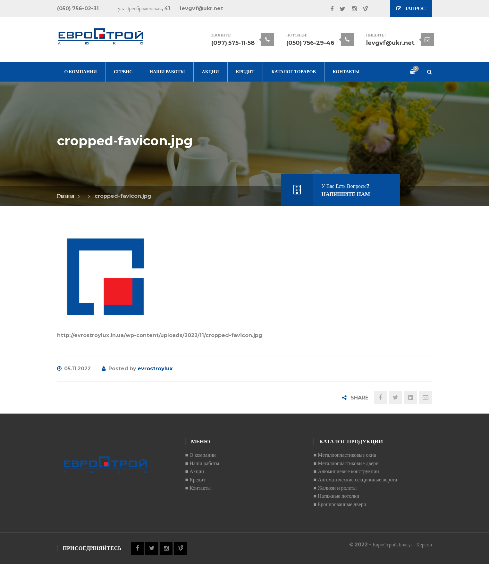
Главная (65, 196)
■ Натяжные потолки (336, 496)
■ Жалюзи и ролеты (335, 488)
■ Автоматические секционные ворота (355, 480)
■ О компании (200, 455)
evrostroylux (155, 369)
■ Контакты (198, 488)
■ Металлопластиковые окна (344, 455)
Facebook (328, 9)
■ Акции (194, 471)
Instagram (351, 9)
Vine (362, 9)
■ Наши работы (202, 463)
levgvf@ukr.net (390, 42)
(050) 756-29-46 (310, 42)
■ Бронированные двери (339, 504)
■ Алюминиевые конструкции (346, 471)
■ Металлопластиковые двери (345, 463)
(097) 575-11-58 (233, 42)
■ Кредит (195, 480)
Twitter (339, 9)
